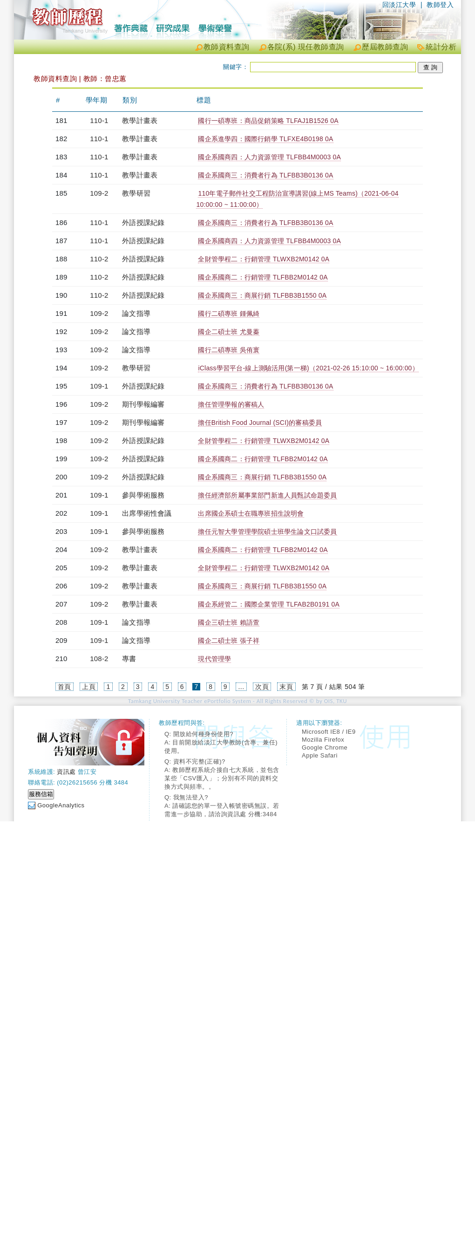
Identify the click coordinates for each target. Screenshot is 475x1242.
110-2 (99, 259)
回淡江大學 (399, 4)
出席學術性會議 (146, 513)
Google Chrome (324, 747)
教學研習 (136, 193)
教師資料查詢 (227, 47)
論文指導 (136, 313)
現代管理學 (214, 658)
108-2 (99, 658)
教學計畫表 (139, 120)
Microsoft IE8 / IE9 (329, 731)
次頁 (262, 686)
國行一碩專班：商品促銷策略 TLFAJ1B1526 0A (268, 120)
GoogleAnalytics (60, 805)
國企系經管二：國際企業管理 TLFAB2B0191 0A (268, 604)
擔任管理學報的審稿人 (231, 404)
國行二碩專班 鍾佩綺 (228, 313)
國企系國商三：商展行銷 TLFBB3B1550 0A (262, 295)
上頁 (88, 686)
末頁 (286, 686)
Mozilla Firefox (323, 739)
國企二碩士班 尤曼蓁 (228, 331)
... (241, 686)
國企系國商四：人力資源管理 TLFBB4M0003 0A (269, 157)
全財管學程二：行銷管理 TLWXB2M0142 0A (263, 259)
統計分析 (441, 47)
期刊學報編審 (143, 404)
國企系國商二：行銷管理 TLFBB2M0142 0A (262, 277)
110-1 (99, 120)
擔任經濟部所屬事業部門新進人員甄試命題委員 (267, 495)
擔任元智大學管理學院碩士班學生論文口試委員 (267, 531)
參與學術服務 (143, 495)
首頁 (64, 686)
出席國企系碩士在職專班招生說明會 (251, 513)
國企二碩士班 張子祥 (228, 640)
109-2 (99, 193)
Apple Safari (320, 755)
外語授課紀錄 (143, 222)
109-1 (99, 386)
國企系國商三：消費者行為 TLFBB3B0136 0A (265, 175)
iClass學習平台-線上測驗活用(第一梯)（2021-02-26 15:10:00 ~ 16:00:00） (308, 368)
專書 (129, 658)
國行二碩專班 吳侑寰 (228, 350)
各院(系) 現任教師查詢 (305, 47)
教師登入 (440, 4)
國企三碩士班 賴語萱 (228, 622)
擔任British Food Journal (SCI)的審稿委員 (260, 422)
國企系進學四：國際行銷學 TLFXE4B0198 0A (265, 139)
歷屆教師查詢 (385, 47)
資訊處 (66, 771)
